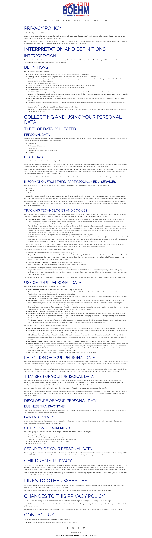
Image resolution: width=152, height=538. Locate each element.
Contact (96, 20)
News (87, 20)
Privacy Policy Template (78, 43)
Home (46, 20)
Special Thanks (76, 532)
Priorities (77, 20)
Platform (66, 20)
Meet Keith (55, 20)
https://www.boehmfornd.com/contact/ (64, 522)
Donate (105, 20)
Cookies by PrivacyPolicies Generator (93, 246)
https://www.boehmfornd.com (69, 107)
